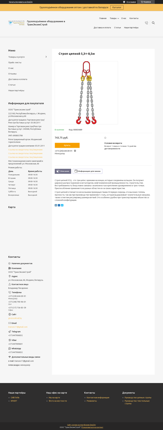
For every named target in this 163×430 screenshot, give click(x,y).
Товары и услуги (16, 57)
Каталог (117, 7)
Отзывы (12, 73)
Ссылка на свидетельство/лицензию (25, 150)
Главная (102, 18)
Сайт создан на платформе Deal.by (81, 425)
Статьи (117, 27)
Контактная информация (98, 397)
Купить (67, 145)
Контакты (134, 18)
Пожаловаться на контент (92, 427)
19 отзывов (131, 2)
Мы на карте (54, 397)
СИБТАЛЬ (15, 397)
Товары (113, 18)
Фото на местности (58, 401)
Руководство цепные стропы (138, 397)
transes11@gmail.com (17, 327)
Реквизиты (92, 401)
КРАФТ (14, 401)
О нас (123, 18)
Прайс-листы (14, 62)
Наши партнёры (131, 27)
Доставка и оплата (102, 27)
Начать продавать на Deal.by (21, 2)
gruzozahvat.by (15, 318)
